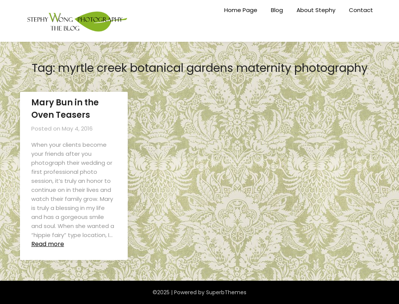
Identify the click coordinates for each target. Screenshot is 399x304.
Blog (277, 10)
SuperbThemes (226, 292)
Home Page (240, 10)
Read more (47, 244)
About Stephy (316, 10)
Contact (361, 10)
